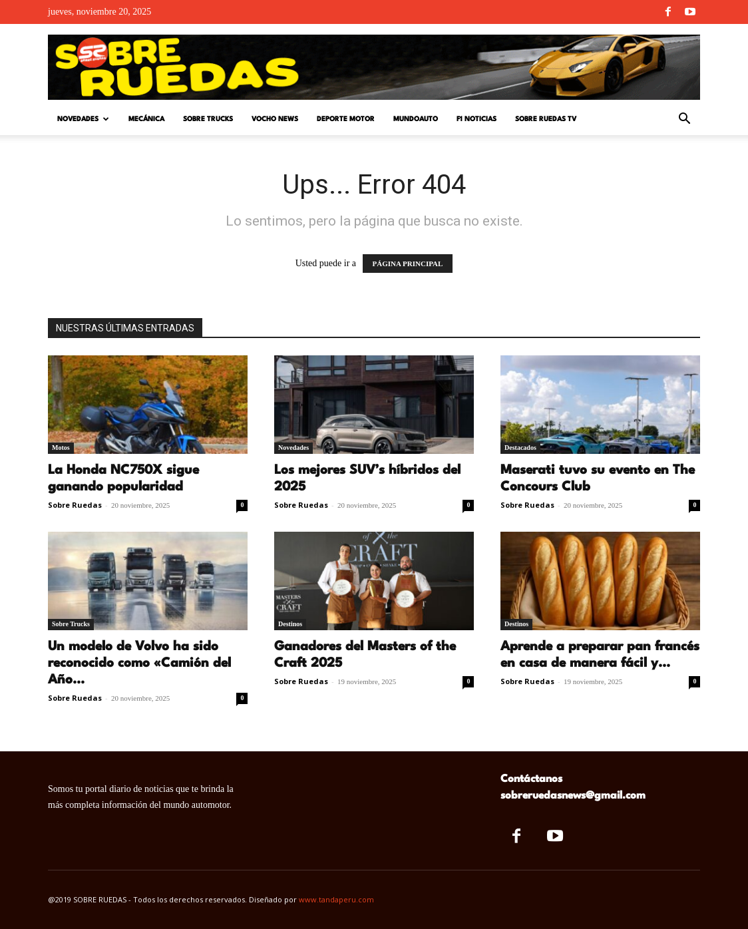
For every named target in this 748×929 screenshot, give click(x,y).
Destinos (290, 624)
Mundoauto (415, 119)
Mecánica (146, 119)
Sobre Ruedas (75, 505)
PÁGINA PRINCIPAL (408, 264)
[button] (684, 120)
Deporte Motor (346, 119)
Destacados (520, 447)
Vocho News (275, 119)
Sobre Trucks (208, 119)
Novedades (83, 119)
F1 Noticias (476, 119)
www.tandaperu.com (336, 899)
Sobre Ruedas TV (545, 119)
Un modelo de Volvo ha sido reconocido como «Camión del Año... (139, 663)
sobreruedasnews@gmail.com (573, 796)
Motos (61, 447)
